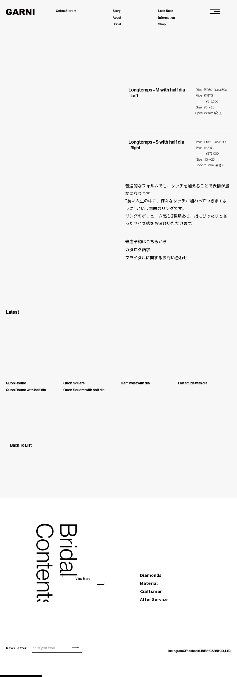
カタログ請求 (137, 250)
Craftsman (151, 593)
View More (83, 579)
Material (149, 585)
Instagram (150, 653)
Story (116, 11)
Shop (162, 24)
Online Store (64, 11)
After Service (154, 601)
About (117, 18)
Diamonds (150, 576)
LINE (192, 653)
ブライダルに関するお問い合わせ (156, 258)
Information (166, 18)
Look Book (165, 11)
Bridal (117, 24)
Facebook (176, 653)
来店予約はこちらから (146, 242)
